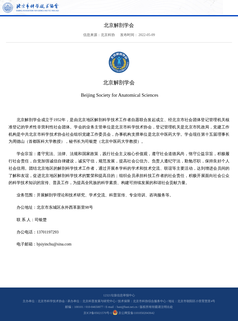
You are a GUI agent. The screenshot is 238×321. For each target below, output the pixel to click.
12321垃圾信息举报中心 (119, 295)
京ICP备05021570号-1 (97, 313)
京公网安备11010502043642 (134, 313)
